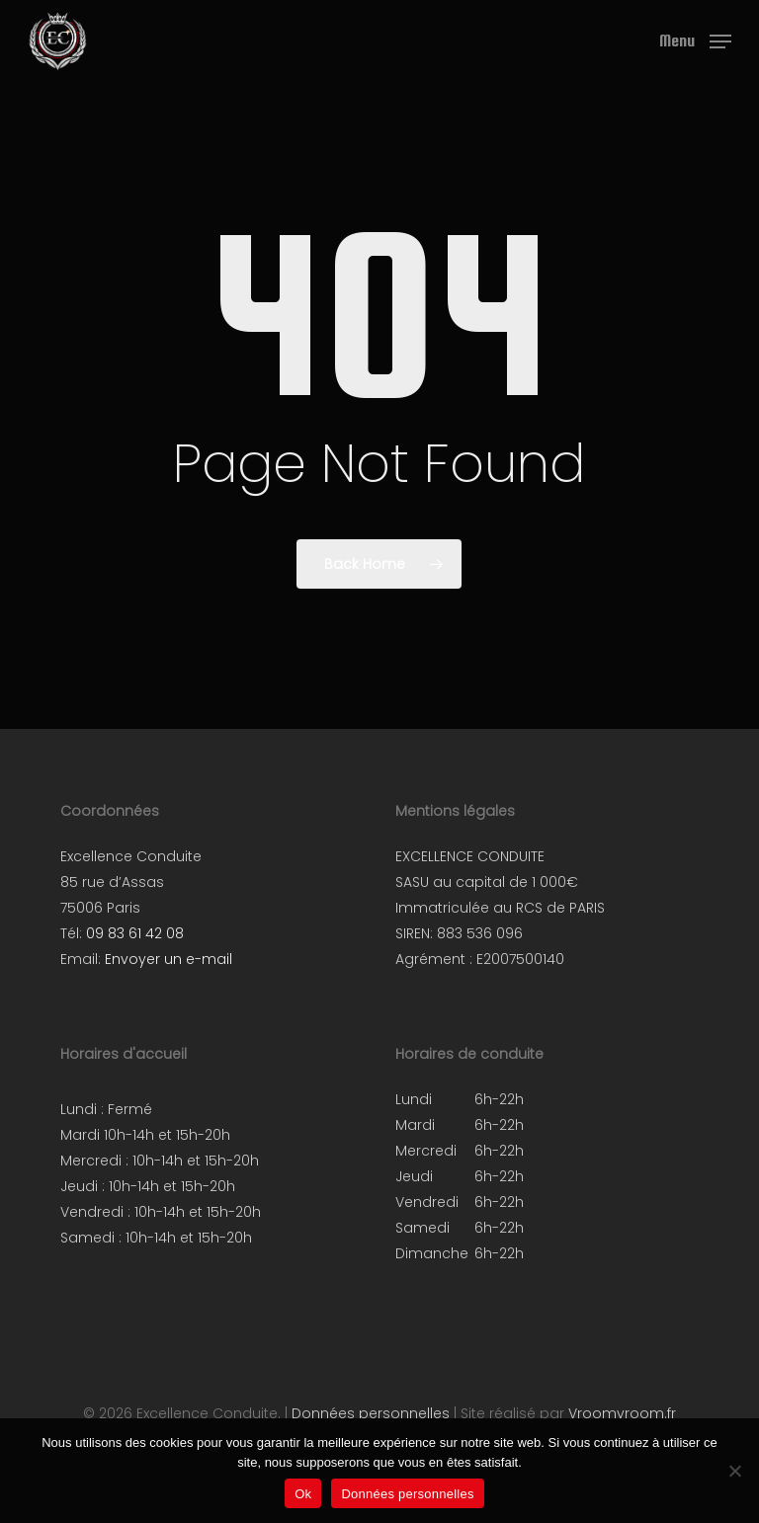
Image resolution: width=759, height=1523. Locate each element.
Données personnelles (371, 1413)
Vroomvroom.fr (622, 1413)
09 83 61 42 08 (135, 933)
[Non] (734, 1471)
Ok (303, 1493)
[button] (695, 40)
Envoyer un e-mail (168, 959)
